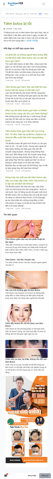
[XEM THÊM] (32, 41)
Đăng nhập (32, 475)
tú (4, 29)
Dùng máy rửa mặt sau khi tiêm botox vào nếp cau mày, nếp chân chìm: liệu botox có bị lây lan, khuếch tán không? (26, 180)
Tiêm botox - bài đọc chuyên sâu (20, 260)
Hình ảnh (36, 13)
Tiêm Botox (9, 14)
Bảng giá (18, 14)
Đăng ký (45, 475)
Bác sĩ (26, 14)
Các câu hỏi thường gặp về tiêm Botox (22, 290)
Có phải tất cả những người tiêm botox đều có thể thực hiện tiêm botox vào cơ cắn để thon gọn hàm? (26, 57)
